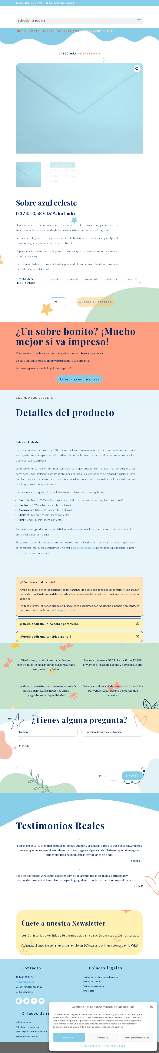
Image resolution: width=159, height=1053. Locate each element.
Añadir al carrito (95, 302)
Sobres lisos (68, 31)
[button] (151, 1007)
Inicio (21, 31)
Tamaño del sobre (26, 280)
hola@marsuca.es (65, 610)
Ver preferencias (137, 1037)
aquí (36, 256)
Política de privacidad (113, 1045)
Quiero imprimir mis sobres (79, 379)
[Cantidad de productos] (58, 302)
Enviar (132, 776)
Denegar (103, 1037)
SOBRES (48, 31)
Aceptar (69, 1037)
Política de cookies (90, 1045)
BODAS (34, 31)
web (31, 529)
